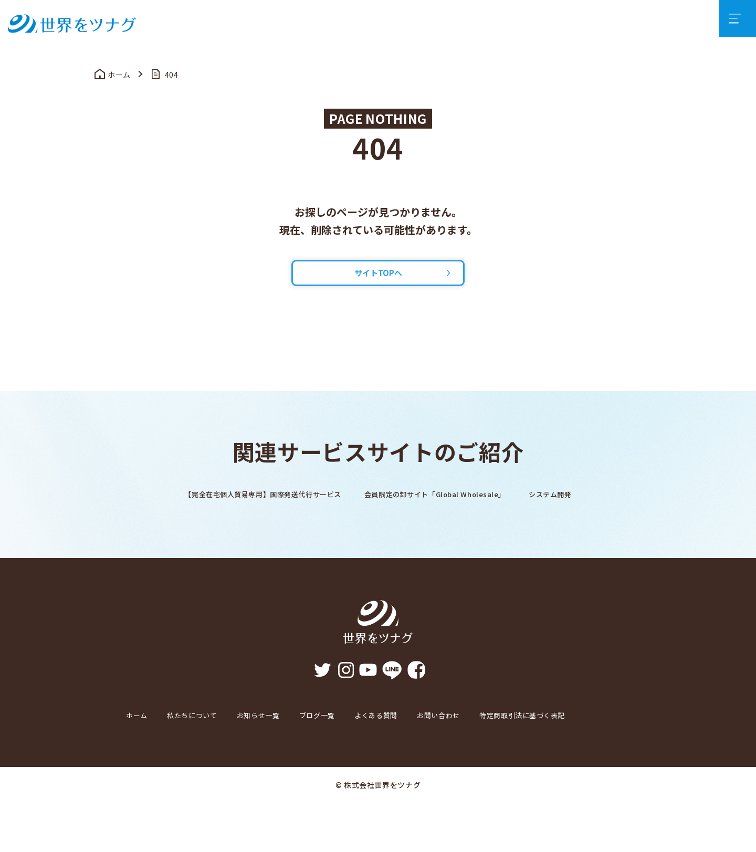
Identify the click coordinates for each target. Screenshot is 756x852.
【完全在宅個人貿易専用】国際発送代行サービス (244, 513)
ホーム (139, 734)
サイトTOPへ (378, 288)
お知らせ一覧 (279, 734)
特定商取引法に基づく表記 (178, 764)
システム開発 (582, 513)
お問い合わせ (486, 734)
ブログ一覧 (347, 734)
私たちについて (202, 734)
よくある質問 (414, 734)
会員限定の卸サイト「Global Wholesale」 (447, 513)
